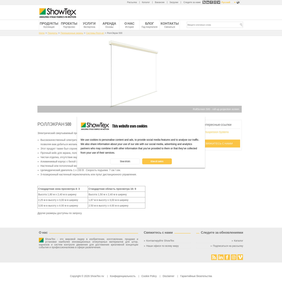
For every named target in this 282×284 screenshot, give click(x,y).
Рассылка (132, 2)
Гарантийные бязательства (196, 276)
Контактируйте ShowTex (160, 240)
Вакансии (159, 2)
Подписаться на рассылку (228, 245)
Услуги (89, 24)
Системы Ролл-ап (95, 33)
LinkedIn (207, 2)
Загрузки (173, 2)
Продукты (49, 24)
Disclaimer (168, 276)
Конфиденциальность (123, 276)
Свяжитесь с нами (218, 143)
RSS (204, 2)
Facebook (211, 2)
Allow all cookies (157, 161)
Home (42, 33)
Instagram (215, 2)
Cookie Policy (149, 276)
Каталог (146, 2)
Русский (225, 2)
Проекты (69, 24)
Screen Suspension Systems (213, 132)
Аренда (109, 24)
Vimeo (218, 2)
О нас (129, 24)
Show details (125, 161)
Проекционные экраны (71, 33)
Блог (149, 24)
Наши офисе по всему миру (162, 245)
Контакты (170, 24)
